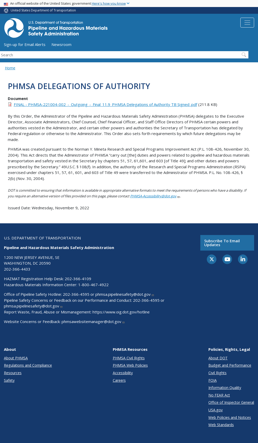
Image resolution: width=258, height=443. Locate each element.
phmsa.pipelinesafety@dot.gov (124, 294)
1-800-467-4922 (93, 284)
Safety (9, 380)
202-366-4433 (17, 269)
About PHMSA (16, 357)
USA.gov (215, 409)
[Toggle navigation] (247, 23)
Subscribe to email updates (222, 242)
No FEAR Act (219, 395)
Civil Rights (217, 372)
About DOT (218, 357)
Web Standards (221, 424)
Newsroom (61, 44)
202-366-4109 (78, 278)
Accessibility (123, 372)
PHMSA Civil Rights (129, 357)
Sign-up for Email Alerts (24, 44)
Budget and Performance (229, 365)
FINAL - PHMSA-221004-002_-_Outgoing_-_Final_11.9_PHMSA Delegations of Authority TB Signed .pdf (105, 104)
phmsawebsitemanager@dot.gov (93, 321)
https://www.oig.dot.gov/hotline (121, 311)
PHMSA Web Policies (130, 365)
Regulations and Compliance (28, 365)
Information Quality (224, 387)
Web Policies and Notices (229, 417)
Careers (119, 380)
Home (10, 67)
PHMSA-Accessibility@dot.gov (155, 196)
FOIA (212, 380)
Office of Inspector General (231, 402)
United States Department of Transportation (43, 10)
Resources (13, 372)
